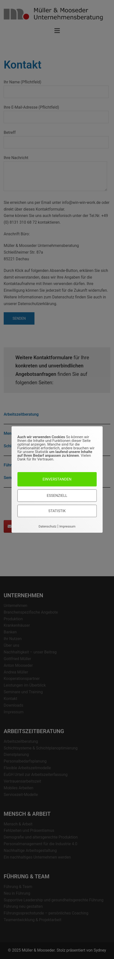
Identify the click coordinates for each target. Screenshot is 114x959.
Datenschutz (47, 526)
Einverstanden (57, 479)
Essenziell (57, 495)
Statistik (57, 511)
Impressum (67, 526)
